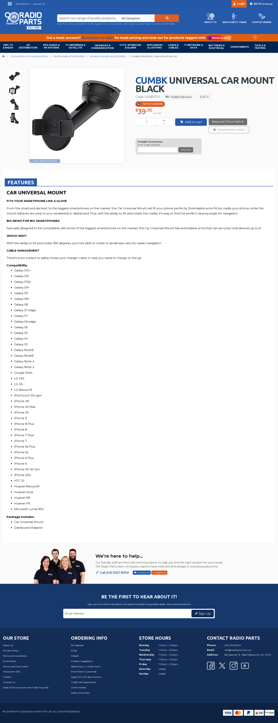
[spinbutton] (147, 122)
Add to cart (193, 122)
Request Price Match (228, 121)
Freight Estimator (150, 141)
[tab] (21, 182)
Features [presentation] (21, 182)
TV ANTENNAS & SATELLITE (75, 46)
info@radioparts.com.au (237, 650)
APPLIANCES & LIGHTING (154, 46)
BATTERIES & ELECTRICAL (216, 46)
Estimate (186, 149)
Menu (10, 5)
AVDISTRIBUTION (28, 46)
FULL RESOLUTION (44, 160)
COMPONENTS (239, 46)
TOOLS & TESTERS (260, 46)
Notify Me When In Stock (230, 129)
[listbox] (136, 18)
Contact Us (143, 572)
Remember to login (97, 38)
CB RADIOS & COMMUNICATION (102, 46)
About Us (161, 572)
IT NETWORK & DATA (193, 46)
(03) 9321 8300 (167, 24)
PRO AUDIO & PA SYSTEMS (51, 46)
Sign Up (205, 613)
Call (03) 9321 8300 (114, 572)
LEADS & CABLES (173, 46)
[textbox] (87, 18)
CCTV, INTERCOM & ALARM (130, 46)
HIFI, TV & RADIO (8, 46)
